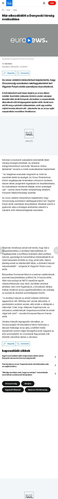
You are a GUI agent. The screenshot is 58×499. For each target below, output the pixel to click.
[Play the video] (29, 40)
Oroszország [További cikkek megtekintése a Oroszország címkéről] (11, 383)
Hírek (8, 10)
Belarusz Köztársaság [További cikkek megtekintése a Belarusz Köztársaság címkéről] (37, 390)
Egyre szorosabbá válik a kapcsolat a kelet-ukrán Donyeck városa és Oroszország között (23, 357)
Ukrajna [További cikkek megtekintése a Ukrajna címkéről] (27, 383)
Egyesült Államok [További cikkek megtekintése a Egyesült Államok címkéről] (13, 390)
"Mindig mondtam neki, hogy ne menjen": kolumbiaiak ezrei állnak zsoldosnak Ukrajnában (25, 373)
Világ (15, 10)
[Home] (3, 10)
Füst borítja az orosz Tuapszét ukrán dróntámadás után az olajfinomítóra (25, 365)
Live (52, 3)
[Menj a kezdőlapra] (9, 3)
